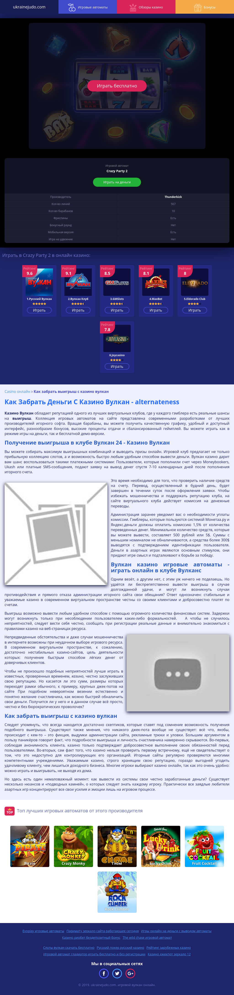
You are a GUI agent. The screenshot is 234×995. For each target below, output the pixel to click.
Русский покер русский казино (120, 947)
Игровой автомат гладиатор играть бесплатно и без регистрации (94, 954)
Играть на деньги (117, 182)
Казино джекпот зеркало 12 (169, 954)
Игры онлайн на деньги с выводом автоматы (176, 931)
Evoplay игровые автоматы (43, 931)
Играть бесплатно (117, 86)
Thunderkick (173, 197)
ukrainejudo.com (29, 7)
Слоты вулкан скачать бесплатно (69, 947)
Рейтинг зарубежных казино (168, 947)
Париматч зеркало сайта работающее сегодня (102, 931)
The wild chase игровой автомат (147, 937)
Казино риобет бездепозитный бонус (91, 937)
